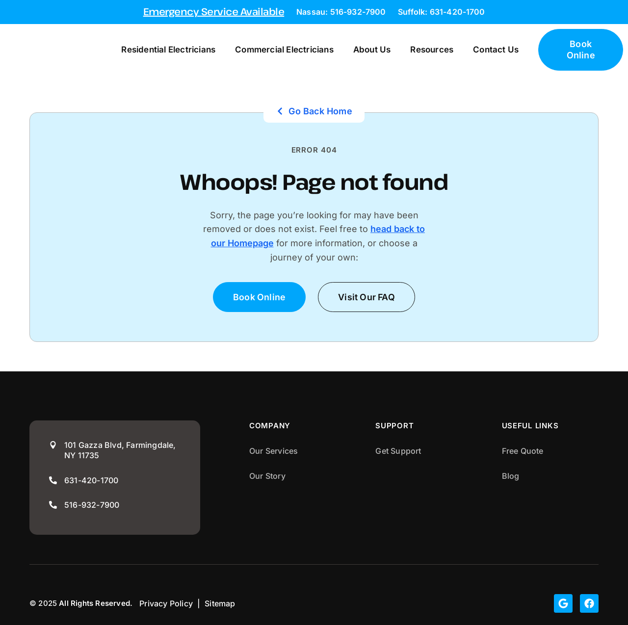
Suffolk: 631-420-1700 (441, 12)
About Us (366, 49)
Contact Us (490, 49)
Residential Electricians (163, 49)
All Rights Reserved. (95, 603)
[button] (366, 297)
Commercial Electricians (279, 49)
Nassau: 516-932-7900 (341, 12)
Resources (426, 49)
